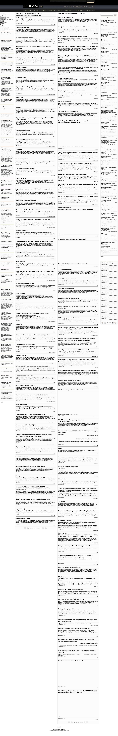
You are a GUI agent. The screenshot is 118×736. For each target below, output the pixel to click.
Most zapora (19, 304)
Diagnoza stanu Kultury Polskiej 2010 (26, 425)
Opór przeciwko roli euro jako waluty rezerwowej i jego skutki (33, 335)
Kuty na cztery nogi (105, 51)
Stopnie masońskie (21, 77)
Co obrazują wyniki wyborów (24, 18)
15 (80, 722)
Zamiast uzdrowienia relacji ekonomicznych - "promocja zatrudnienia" (106, 223)
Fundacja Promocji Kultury (59, 729)
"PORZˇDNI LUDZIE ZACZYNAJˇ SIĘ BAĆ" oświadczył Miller (108, 173)
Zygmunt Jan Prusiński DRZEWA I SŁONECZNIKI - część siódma (107, 280)
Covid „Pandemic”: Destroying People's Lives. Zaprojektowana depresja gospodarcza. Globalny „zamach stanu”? (78, 328)
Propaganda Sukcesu (105, 55)
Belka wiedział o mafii (105, 82)
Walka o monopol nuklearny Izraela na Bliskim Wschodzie (32, 395)
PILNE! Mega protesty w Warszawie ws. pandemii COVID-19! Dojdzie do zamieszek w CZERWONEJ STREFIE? (77, 691)
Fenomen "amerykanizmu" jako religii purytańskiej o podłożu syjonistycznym (108, 117)
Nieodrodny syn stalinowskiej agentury (108, 69)
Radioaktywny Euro (21, 355)
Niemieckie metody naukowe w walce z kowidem (71, 390)
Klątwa (60, 448)
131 (31, 528)
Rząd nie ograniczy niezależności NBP (108, 131)
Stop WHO (2, 26)
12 (76, 722)
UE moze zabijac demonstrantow (25, 283)
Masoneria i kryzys (21, 178)
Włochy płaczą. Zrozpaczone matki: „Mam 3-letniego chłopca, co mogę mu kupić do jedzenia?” (77, 578)
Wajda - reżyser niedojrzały (106, 187)
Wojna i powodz (20, 261)
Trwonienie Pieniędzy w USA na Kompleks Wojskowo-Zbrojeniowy (34, 241)
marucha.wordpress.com (4, 17)
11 (74, 722)
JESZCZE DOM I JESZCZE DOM (107, 20)
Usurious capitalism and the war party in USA (28, 139)
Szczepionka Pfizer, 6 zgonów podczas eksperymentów (73, 174)
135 (38, 528)
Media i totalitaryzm (21, 404)
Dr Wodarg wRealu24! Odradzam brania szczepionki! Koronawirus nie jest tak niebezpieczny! (73, 121)
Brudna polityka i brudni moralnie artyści (27, 252)
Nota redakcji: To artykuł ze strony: (65, 300)
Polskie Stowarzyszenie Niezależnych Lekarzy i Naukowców (7, 28)
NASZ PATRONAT (68, 10)
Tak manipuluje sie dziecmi (23, 159)
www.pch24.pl (2, 15)
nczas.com (2, 20)
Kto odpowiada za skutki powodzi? (25, 385)
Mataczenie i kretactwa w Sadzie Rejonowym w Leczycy (107, 208)
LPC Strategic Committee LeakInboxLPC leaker (71, 599)
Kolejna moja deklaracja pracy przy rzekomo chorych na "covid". (76, 511)
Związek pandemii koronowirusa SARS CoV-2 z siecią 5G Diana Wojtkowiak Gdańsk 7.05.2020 (76, 351)
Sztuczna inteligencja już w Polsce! (107, 217)
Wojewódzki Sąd (94, 560)
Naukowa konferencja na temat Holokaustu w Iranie (107, 106)
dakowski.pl (2, 14)
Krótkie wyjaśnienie (105, 122)
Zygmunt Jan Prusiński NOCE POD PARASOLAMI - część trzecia (108, 304)
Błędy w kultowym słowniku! (106, 72)
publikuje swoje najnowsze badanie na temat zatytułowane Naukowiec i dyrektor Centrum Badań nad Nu (76, 494)
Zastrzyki (18, 476)
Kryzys (102, 146)
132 (32, 528)
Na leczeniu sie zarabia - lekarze (24, 37)
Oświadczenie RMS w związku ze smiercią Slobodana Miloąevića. (109, 251)
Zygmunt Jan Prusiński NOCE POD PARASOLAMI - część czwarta (108, 298)
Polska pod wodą (20, 293)
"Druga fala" (62, 501)
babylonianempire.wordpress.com (6, 19)
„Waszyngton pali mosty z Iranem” (25, 344)
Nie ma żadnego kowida (64, 101)
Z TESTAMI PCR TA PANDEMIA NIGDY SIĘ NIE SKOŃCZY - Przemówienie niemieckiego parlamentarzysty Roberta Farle (76, 164)
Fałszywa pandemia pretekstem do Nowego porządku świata (74, 546)
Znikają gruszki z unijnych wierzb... (108, 183)
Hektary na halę (104, 233)
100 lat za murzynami (105, 65)
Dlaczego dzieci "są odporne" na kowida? (69, 380)
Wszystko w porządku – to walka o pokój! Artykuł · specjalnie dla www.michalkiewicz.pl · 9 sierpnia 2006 (109, 141)
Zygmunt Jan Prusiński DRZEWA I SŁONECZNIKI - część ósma (107, 274)
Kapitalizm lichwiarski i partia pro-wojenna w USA (30, 87)
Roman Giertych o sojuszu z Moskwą (108, 136)
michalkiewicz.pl (3, 18)
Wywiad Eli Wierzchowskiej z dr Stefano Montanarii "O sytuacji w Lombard (78, 263)
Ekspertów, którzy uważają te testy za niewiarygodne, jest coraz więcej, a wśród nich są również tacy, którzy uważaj (78, 424)
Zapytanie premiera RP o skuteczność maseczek (71, 91)
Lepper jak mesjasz (21, 509)
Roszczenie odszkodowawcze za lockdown (69, 567)
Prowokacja (19, 149)
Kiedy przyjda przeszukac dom (24, 375)
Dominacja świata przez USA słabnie (26, 200)
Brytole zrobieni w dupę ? (23, 447)
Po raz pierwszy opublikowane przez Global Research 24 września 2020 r (77, 343)
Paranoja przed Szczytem (106, 95)
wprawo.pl (2, 12)
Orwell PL (2, 23)
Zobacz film (19, 324)
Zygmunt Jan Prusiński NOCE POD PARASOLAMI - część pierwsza (108, 316)
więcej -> (2, 402)
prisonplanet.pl (3, 16)
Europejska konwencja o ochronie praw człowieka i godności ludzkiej (77, 370)
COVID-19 (43, 10)
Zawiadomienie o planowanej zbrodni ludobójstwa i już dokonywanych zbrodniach (78, 441)
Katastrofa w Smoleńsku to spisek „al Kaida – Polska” (31, 466)
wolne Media (2, 30)
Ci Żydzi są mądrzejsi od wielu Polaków (69, 318)
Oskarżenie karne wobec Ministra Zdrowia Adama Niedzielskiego (76, 639)
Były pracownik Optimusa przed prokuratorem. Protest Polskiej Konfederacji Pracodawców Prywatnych (108, 111)
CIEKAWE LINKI (52, 10)
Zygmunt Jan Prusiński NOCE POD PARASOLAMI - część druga (108, 310)
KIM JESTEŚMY (28, 10)
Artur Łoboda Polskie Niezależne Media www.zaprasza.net (78, 94)
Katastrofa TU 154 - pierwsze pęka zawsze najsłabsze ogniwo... (33, 366)
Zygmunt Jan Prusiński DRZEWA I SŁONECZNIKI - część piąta (107, 292)
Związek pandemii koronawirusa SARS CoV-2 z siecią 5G (74, 349)
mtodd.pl (2, 21)
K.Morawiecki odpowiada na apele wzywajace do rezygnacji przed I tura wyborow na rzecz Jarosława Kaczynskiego (34, 435)
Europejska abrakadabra (106, 237)
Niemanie (103, 91)
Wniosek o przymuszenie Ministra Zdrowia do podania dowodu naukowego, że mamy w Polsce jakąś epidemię (75, 556)
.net (54, 1)
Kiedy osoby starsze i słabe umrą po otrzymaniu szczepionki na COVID (78, 46)
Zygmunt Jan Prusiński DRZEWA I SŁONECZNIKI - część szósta (107, 286)
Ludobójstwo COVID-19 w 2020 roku (68, 298)
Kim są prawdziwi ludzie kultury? (25, 168)
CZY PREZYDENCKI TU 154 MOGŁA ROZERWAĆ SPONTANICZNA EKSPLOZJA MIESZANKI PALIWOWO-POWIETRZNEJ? (33, 488)
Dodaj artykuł (91, 2)
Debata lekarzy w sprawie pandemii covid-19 (70, 660)
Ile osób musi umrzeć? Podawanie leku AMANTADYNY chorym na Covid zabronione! (75, 208)
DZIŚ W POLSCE (90, 10)
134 (36, 528)
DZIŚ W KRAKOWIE (79, 10)
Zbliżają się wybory (21, 67)
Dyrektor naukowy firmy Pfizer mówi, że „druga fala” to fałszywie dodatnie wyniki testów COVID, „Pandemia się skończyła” (76, 339)
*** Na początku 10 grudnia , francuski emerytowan (77, 71)
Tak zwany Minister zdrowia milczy (68, 111)
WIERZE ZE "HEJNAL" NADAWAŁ (108, 213)
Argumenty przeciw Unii (105, 246)
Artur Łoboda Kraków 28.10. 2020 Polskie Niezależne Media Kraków (75, 559)
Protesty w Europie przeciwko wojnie (68, 609)
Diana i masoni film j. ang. (23, 130)
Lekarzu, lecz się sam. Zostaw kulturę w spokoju (29, 58)
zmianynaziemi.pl (3, 22)
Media (102, 47)
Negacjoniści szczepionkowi (65, 17)
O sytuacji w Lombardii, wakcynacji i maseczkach (72, 239)
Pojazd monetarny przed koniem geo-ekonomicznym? (30, 414)
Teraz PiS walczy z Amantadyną (67, 279)
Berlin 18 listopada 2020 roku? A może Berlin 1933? (78, 414)
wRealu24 (2, 25)
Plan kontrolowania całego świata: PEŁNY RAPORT (73, 36)
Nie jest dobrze (62, 479)
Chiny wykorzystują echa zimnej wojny (108, 196)
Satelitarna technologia (22, 456)
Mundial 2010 (19, 97)
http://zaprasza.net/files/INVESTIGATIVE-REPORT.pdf (73, 548)
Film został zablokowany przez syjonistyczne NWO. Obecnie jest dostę (78, 146)
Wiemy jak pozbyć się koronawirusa (68, 466)
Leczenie (18, 107)
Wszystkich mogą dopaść (65, 269)
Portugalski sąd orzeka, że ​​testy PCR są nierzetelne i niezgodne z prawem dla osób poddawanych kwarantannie (76, 360)
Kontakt (59, 727)
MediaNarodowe (3, 24)
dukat (102, 204)
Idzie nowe (103, 39)
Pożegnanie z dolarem (105, 191)
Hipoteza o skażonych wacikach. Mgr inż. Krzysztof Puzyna (74, 628)
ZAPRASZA (63, 1)
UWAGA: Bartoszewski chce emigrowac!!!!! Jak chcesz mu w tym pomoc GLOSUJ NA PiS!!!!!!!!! (108, 161)
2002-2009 (60, 10)
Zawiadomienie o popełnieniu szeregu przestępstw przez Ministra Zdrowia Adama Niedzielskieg (77, 645)
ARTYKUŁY (36, 10)
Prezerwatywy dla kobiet (22, 27)
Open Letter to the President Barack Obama (28, 210)
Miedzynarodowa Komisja (23, 518)
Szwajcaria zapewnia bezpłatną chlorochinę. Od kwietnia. (74, 27)
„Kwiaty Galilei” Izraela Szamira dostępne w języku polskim (32, 313)
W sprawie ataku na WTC (106, 156)
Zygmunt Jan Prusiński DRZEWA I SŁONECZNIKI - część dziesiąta (107, 262)
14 (78, 722)
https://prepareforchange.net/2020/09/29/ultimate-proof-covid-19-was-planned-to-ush (73, 623)
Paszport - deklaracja (22, 230)
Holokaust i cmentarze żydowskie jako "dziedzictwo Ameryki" (108, 229)
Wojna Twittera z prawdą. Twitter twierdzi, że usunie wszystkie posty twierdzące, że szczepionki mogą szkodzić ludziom (77, 80)
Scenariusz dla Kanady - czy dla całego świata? (71, 589)
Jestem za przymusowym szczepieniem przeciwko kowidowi (74, 457)
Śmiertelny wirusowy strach (66, 288)
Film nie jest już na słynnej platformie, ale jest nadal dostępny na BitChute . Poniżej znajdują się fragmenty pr (77, 311)
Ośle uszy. (103, 24)
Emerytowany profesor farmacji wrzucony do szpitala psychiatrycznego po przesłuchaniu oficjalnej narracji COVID (78, 67)
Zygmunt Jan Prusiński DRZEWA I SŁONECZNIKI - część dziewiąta (107, 268)
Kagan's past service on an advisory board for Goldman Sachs (33, 499)
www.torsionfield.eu (62, 352)
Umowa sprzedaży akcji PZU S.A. (107, 44)
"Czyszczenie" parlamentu (106, 200)
